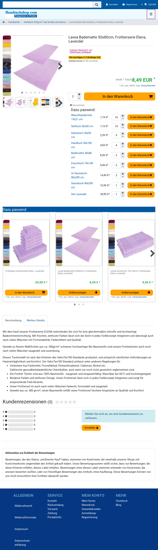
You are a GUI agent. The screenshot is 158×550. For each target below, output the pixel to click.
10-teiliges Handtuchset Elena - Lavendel (24, 271)
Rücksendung (55, 505)
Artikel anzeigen (83, 292)
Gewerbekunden (91, 509)
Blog (118, 505)
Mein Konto (88, 500)
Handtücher (14, 22)
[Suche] (96, 4)
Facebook (122, 500)
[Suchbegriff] (47, 4)
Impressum (21, 529)
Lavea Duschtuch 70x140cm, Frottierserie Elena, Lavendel (130, 272)
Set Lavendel (78, 194)
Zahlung (52, 513)
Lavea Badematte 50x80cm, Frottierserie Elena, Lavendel (77, 272)
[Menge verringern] (79, 98)
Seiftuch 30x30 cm (82, 126)
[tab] (13, 320)
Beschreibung (13, 320)
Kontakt (52, 500)
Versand (52, 509)
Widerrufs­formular (25, 517)
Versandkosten (147, 85)
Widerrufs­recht (23, 505)
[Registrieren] (129, 4)
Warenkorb (88, 505)
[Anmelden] (112, 4)
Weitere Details (36, 320)
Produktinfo (54, 517)
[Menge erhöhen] (79, 94)
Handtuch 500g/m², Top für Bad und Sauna (44, 22)
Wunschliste (77, 105)
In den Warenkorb (128, 96)
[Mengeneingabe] (72, 96)
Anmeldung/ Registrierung (89, 515)
